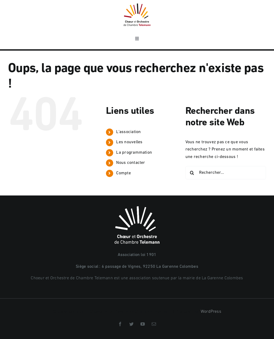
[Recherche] (192, 172)
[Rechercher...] (225, 172)
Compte (123, 173)
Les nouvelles (129, 142)
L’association (128, 132)
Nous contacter (130, 163)
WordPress (211, 312)
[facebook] (120, 324)
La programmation (134, 152)
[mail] (154, 324)
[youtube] (142, 324)
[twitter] (131, 324)
